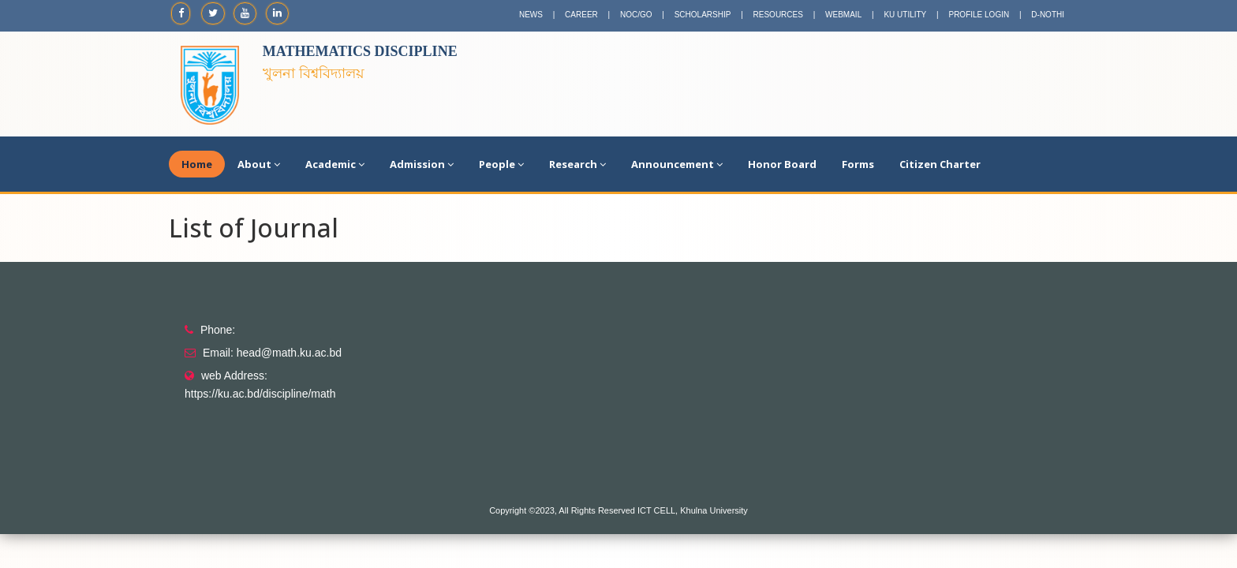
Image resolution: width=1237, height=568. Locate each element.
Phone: (217, 329)
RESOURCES (778, 14)
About (258, 164)
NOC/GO (636, 14)
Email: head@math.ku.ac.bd (272, 352)
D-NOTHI (1047, 14)
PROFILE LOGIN (978, 14)
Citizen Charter (940, 164)
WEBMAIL (843, 14)
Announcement (677, 164)
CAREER (581, 14)
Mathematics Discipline (360, 51)
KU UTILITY (905, 14)
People (501, 164)
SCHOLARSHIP (703, 14)
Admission (422, 164)
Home (196, 164)
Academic (334, 164)
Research (577, 164)
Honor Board (782, 164)
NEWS (531, 14)
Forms (858, 164)
